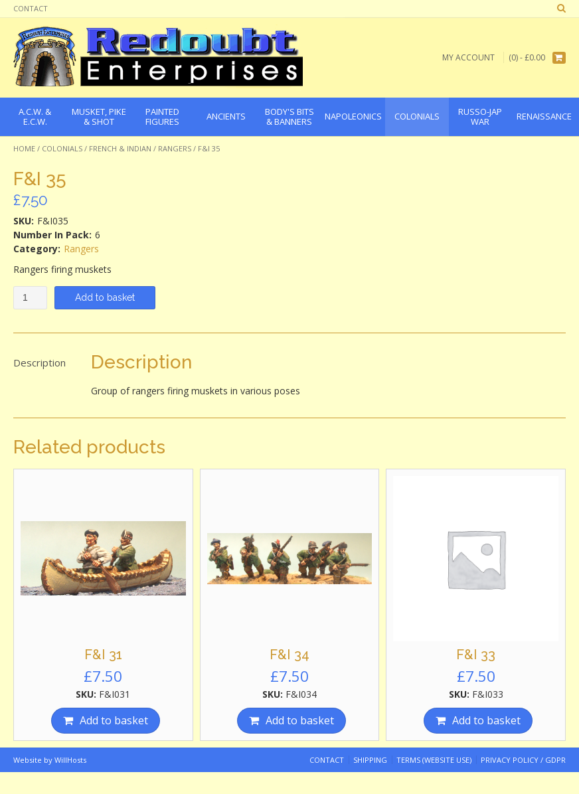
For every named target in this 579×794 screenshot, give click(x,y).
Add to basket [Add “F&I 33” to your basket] (486, 720)
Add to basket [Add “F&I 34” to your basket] (300, 720)
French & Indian (120, 148)
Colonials (62, 148)
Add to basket (105, 297)
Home (24, 148)
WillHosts (70, 760)
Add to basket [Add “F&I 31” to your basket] (114, 720)
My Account (468, 57)
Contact (30, 8)
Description (39, 362)
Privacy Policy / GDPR (523, 759)
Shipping (370, 759)
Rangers (174, 148)
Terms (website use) (433, 759)
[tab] (39, 363)
